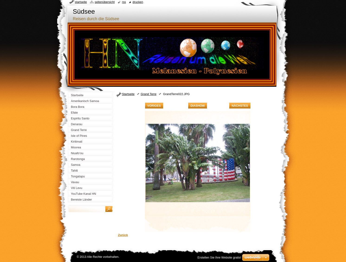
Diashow (198, 105)
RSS (124, 2)
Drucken (138, 2)
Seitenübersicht (105, 2)
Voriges (154, 105)
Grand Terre (148, 94)
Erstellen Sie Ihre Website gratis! (219, 257)
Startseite (128, 94)
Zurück (123, 235)
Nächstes (240, 105)
